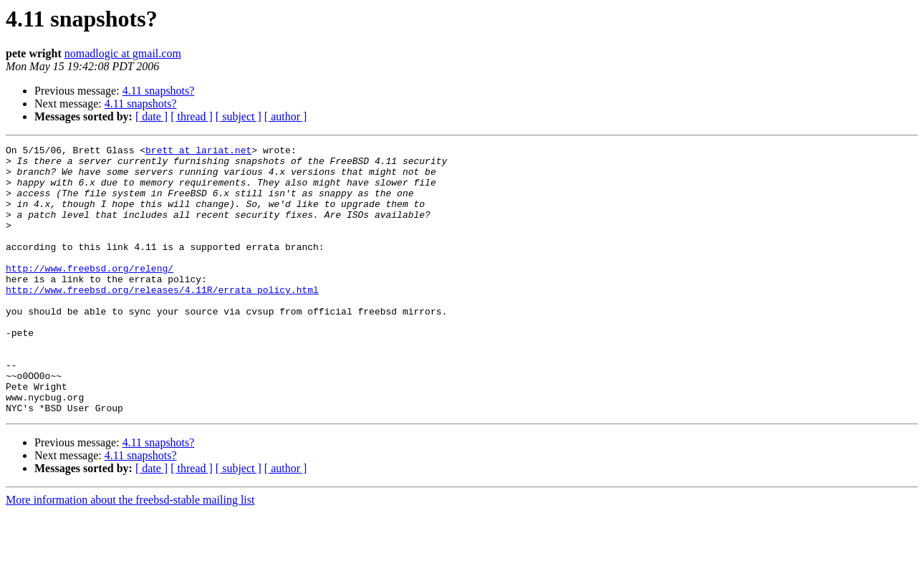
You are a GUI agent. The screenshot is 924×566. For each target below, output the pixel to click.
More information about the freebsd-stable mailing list (130, 553)
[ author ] (285, 116)
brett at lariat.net (198, 151)
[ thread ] (191, 116)
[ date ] (151, 116)
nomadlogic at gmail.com (122, 53)
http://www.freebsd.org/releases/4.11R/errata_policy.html (162, 319)
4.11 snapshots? (158, 91)
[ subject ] (238, 116)
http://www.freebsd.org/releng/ (89, 293)
